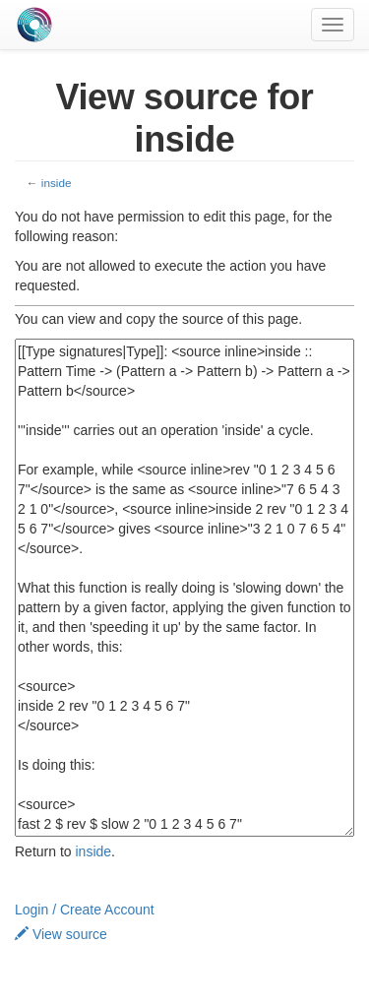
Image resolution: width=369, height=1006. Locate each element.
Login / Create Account (84, 909)
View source (61, 934)
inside (56, 182)
